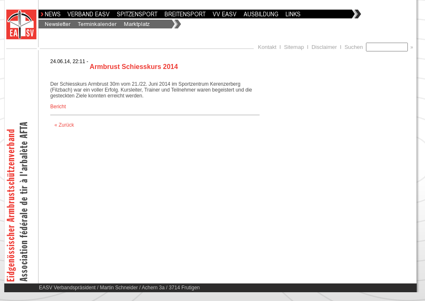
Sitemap (294, 47)
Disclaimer (324, 47)
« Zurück (64, 125)
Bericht (58, 107)
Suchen (355, 47)
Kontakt (267, 47)
